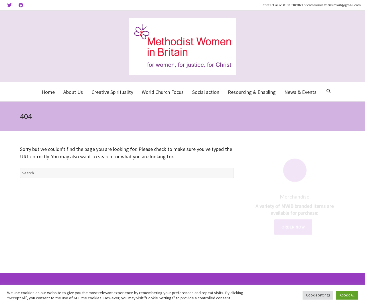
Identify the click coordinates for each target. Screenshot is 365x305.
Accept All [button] (347, 295)
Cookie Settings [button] (318, 295)
